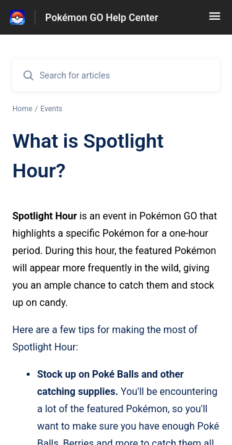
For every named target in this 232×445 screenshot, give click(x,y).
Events (51, 108)
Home (22, 108)
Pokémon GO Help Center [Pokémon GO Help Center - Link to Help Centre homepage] (101, 17)
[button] (214, 20)
